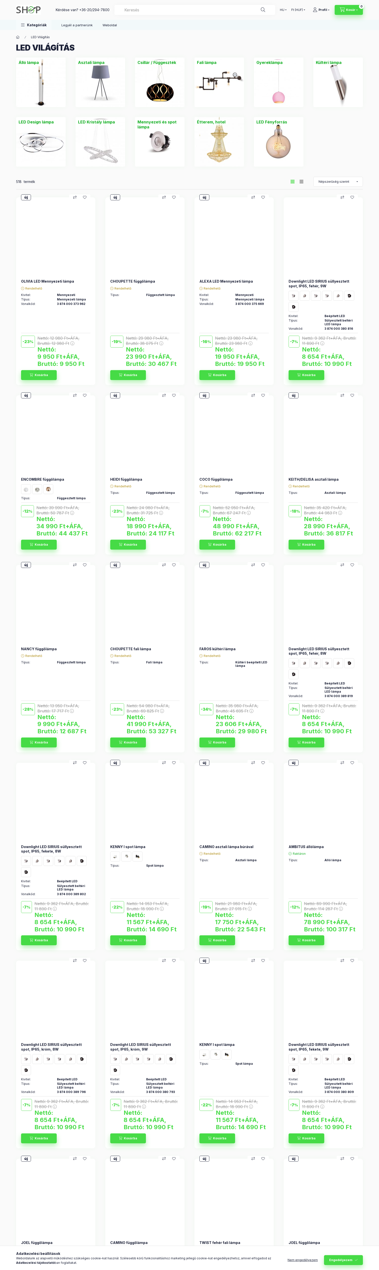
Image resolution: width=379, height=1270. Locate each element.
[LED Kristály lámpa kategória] (96, 121)
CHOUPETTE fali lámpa (130, 649)
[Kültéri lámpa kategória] (329, 62)
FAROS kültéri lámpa (217, 649)
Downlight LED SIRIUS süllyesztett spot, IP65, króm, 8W (51, 1046)
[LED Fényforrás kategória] (271, 121)
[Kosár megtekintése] (349, 10)
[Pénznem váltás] (297, 10)
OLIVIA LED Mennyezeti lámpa (47, 281)
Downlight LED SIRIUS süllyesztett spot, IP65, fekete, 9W (319, 1046)
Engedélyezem (340, 1260)
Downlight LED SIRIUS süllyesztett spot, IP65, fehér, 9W (319, 283)
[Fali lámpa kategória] (207, 62)
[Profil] (321, 10)
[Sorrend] (338, 182)
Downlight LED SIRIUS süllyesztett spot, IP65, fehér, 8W (319, 651)
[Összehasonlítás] (75, 197)
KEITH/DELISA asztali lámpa (314, 479)
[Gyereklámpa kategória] (269, 62)
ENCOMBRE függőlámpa (42, 479)
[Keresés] (263, 10)
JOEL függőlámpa (37, 1242)
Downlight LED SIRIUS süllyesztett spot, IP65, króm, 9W (140, 1046)
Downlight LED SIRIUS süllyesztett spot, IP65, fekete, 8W (51, 849)
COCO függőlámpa (216, 479)
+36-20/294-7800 (94, 10)
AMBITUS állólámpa (306, 847)
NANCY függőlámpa (39, 649)
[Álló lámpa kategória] (29, 62)
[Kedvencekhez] (85, 197)
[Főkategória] (18, 37)
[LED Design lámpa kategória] (36, 121)
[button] (34, 25)
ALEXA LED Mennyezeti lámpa (226, 281)
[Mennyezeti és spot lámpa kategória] (159, 124)
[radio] (301, 181)
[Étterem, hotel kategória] (211, 121)
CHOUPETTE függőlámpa (132, 281)
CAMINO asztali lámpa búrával (226, 847)
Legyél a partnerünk (77, 25)
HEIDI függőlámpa (126, 479)
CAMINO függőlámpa (129, 1242)
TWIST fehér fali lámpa (219, 1242)
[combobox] (194, 10)
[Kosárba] (39, 375)
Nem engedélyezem (303, 1260)
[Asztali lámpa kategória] (91, 62)
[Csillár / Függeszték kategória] (156, 62)
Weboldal (110, 25)
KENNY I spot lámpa (127, 847)
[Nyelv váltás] (282, 10)
